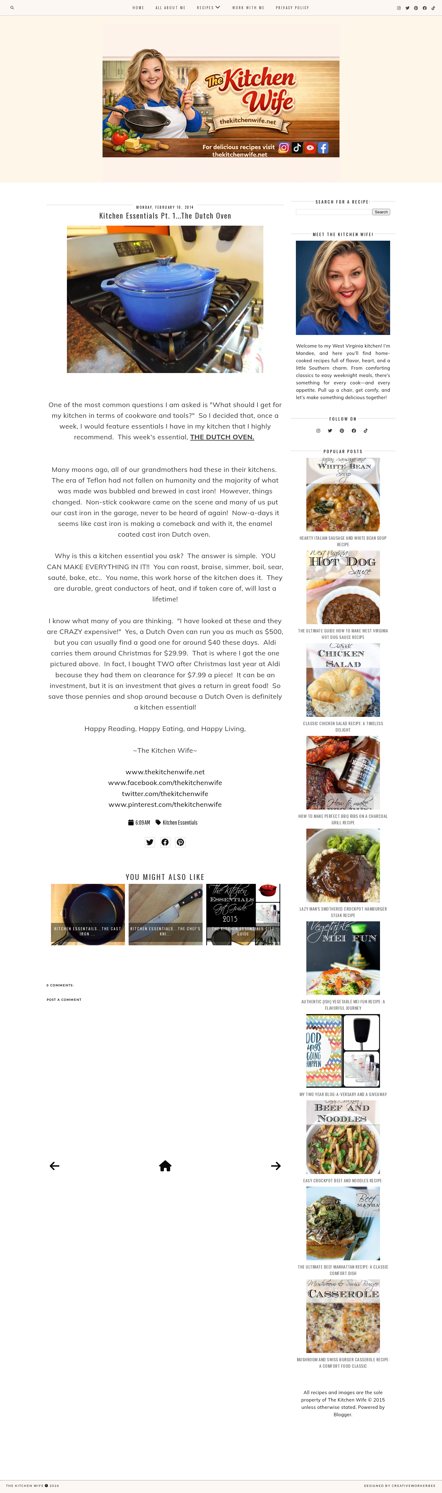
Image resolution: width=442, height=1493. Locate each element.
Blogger (342, 1414)
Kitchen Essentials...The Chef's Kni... (165, 931)
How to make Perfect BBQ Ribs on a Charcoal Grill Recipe (343, 819)
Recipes (205, 7)
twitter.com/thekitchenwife (165, 793)
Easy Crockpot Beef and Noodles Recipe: (343, 1180)
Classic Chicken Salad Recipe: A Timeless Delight (343, 726)
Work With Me (248, 7)
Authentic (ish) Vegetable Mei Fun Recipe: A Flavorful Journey (343, 1004)
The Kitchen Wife (25, 1485)
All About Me (171, 7)
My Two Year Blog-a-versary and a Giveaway (343, 1094)
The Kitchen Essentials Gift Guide (243, 931)
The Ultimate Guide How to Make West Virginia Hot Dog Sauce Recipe (343, 633)
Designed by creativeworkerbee (400, 1485)
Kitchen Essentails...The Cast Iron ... (88, 931)
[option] (87, 914)
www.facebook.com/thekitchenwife (165, 782)
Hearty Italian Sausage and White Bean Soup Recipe (343, 541)
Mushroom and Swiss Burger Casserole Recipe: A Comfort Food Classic (343, 1362)
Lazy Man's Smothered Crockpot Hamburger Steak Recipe (343, 911)
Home (139, 7)
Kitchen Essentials (180, 822)
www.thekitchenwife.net (165, 772)
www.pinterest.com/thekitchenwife (165, 804)
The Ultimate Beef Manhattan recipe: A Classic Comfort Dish (343, 1269)
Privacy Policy (292, 7)
